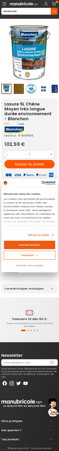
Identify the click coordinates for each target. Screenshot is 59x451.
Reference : (11, 135)
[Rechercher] (26, 11)
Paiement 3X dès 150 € (29, 319)
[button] (23, 330)
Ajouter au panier (29, 164)
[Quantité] (29, 154)
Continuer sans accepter (29, 265)
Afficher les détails (38, 235)
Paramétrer (30, 255)
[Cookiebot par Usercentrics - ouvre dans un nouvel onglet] (42, 183)
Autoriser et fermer (29, 245)
